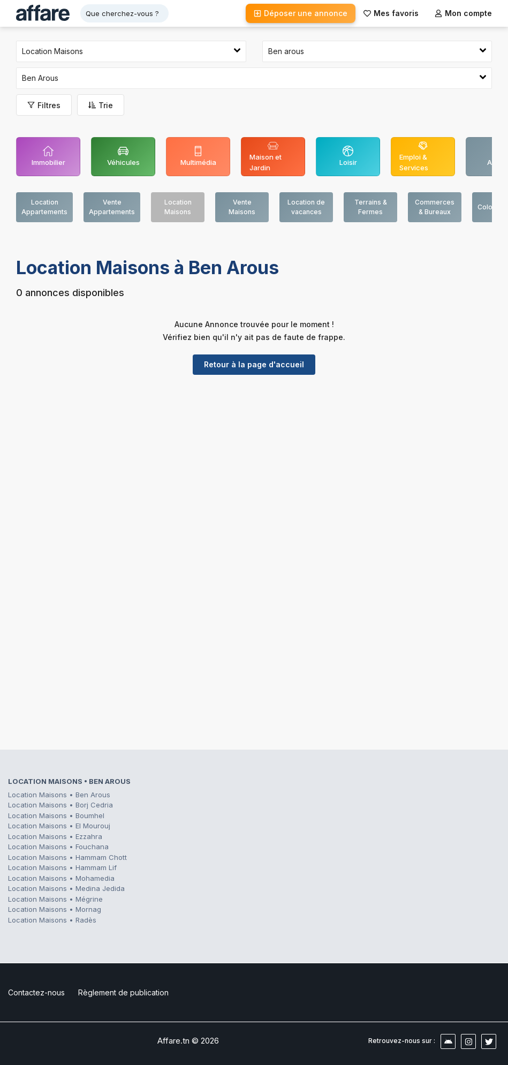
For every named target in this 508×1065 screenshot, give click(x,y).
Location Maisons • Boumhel (56, 815)
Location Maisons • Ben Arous (59, 794)
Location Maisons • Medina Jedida (66, 888)
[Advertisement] (254, 466)
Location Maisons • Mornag (54, 909)
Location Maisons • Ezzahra (55, 836)
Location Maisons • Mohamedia (61, 878)
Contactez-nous (36, 992)
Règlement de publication (123, 992)
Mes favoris (391, 13)
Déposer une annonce (300, 13)
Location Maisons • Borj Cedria (60, 804)
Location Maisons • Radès (52, 920)
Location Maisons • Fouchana (58, 846)
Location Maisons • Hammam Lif (62, 867)
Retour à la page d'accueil (254, 364)
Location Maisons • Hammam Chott (67, 857)
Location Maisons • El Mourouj (59, 825)
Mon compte (463, 13)
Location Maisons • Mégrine (55, 899)
